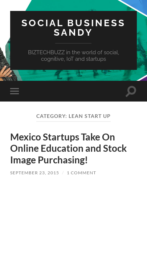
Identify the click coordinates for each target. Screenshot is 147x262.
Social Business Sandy (73, 27)
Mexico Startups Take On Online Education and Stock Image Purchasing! (68, 148)
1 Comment (81, 172)
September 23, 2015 (34, 172)
